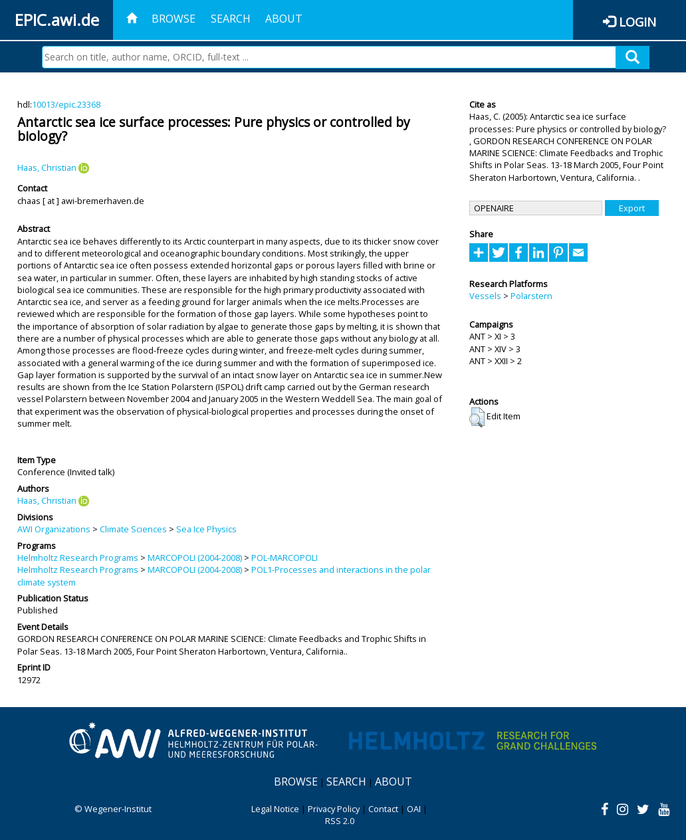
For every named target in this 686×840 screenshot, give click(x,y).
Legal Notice (275, 809)
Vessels (485, 296)
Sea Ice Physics (206, 529)
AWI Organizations (53, 529)
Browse (173, 18)
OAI (414, 809)
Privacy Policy (334, 809)
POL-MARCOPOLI (284, 558)
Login (637, 21)
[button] (477, 417)
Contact (383, 809)
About (283, 18)
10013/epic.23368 (66, 104)
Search (231, 18)
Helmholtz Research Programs (77, 558)
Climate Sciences (133, 529)
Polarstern (531, 296)
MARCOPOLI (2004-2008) (195, 558)
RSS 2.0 (339, 821)
